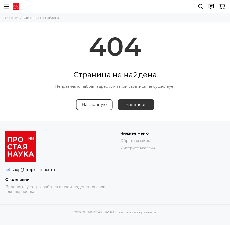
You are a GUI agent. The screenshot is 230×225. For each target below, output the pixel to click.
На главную (94, 104)
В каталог (136, 104)
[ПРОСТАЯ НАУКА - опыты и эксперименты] (16, 6)
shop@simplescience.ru (33, 169)
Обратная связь (135, 140)
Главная (11, 18)
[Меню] (6, 6)
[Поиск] (201, 6)
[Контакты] (211, 6)
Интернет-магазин (137, 148)
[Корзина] (222, 6)
